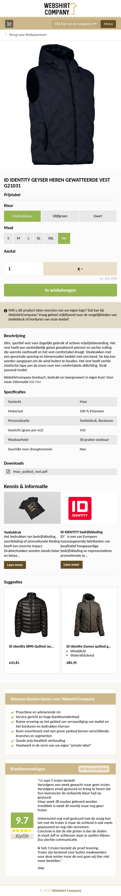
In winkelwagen (60, 290)
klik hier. (35, 382)
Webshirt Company (66, 890)
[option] (32, 630)
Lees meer (15, 565)
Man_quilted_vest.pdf (30, 471)
